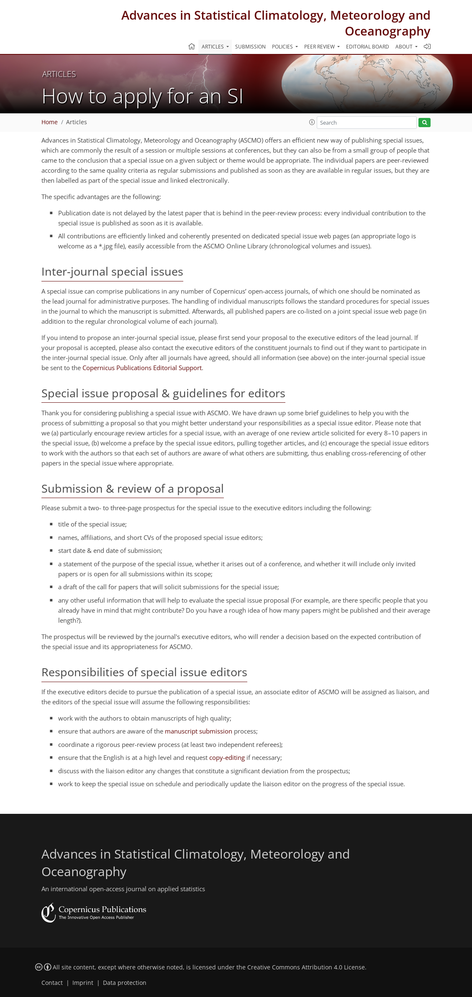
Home (49, 122)
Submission (250, 46)
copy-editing (227, 757)
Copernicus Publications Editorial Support (142, 367)
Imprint (82, 983)
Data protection (124, 983)
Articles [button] (213, 46)
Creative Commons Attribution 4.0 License (306, 967)
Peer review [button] (320, 46)
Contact (52, 983)
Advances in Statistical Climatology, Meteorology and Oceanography (276, 23)
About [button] (404, 46)
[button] (312, 122)
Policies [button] (283, 46)
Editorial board (367, 46)
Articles (76, 122)
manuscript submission (198, 731)
